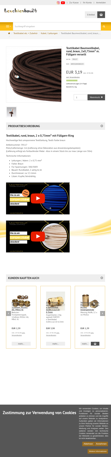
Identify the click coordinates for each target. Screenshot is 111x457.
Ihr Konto (87, 2)
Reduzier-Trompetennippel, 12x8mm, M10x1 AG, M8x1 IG (20, 306)
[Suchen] (104, 26)
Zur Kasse (74, 2)
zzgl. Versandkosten (73, 77)
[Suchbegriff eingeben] (57, 26)
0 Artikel (91, 14)
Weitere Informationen (98, 451)
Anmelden (101, 2)
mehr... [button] (21, 343)
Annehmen (101, 444)
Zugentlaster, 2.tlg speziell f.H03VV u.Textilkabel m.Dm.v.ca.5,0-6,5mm (55, 307)
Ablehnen (88, 444)
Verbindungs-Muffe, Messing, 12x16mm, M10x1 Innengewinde (89, 306)
